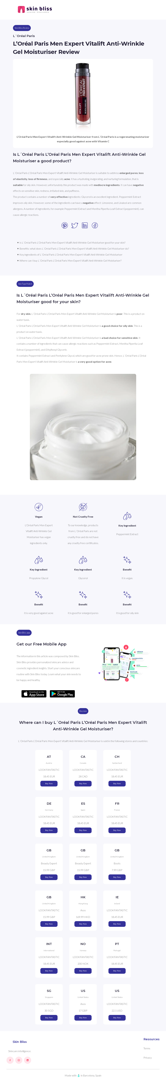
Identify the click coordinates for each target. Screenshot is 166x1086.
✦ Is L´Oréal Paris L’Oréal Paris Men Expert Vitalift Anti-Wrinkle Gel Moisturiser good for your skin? (71, 242)
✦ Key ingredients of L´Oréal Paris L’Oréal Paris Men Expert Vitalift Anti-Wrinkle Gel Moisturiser (69, 254)
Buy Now (49, 783)
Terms (146, 1048)
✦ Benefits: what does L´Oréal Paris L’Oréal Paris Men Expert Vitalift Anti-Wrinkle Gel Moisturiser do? (73, 248)
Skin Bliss (20, 1042)
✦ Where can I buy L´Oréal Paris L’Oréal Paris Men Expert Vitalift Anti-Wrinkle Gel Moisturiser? (69, 260)
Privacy (147, 1057)
